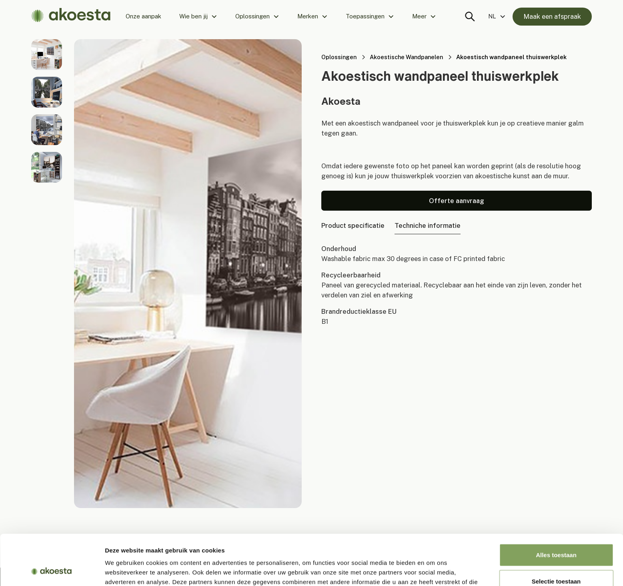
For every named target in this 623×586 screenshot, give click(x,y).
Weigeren (556, 559)
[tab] (353, 225)
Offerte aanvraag (456, 201)
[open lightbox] (46, 54)
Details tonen (432, 570)
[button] (198, 16)
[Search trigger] (470, 16)
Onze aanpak (143, 16)
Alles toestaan (556, 507)
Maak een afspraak (552, 16)
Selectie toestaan (556, 533)
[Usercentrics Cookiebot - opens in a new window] (52, 570)
